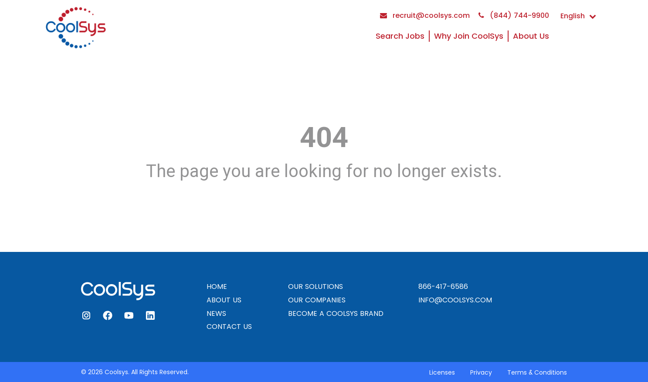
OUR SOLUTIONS (315, 286)
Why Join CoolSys (468, 35)
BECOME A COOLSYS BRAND (335, 313)
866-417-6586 (443, 286)
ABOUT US (224, 300)
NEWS (216, 313)
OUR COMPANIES (317, 300)
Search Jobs (400, 35)
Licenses (442, 372)
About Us (531, 35)
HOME (217, 286)
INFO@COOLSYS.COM (455, 300)
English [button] (578, 16)
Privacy (481, 372)
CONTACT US (229, 327)
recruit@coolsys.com (425, 15)
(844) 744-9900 (513, 15)
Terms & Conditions (537, 372)
